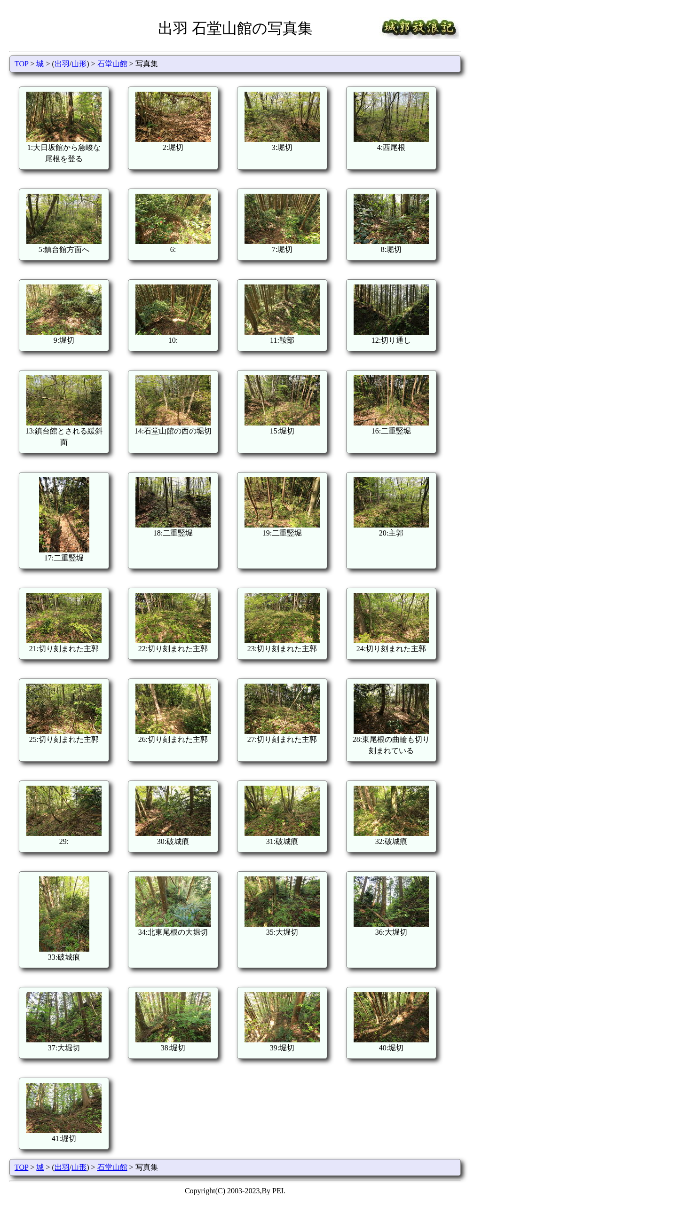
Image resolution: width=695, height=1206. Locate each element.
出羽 (62, 64)
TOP (21, 64)
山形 (79, 64)
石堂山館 (112, 64)
